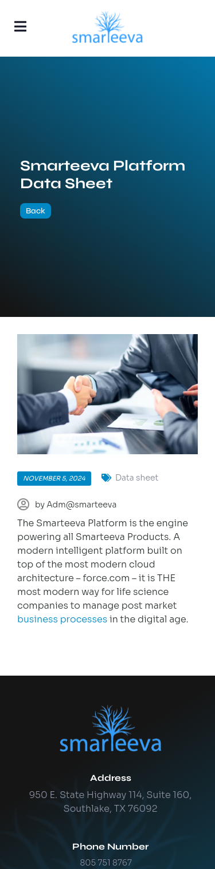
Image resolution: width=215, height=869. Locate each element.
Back (35, 211)
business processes (62, 619)
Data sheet (136, 478)
